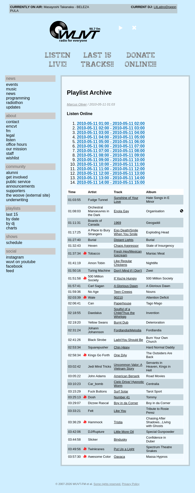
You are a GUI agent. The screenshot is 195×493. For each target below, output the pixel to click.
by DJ (10, 223)
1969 (117, 223)
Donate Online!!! (141, 60)
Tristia (118, 422)
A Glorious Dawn (126, 286)
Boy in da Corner (126, 403)
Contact (12, 122)
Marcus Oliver (77, 104)
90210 (118, 297)
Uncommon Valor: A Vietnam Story (128, 366)
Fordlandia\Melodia (127, 330)
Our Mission (16, 149)
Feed (10, 271)
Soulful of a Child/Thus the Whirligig (124, 313)
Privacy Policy (131, 483)
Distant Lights (123, 240)
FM (8, 131)
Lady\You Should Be (128, 340)
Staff (10, 153)
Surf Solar (121, 391)
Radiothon (14, 102)
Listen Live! (58, 60)
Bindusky (120, 439)
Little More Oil (124, 432)
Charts (11, 228)
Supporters (15, 191)
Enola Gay (121, 211)
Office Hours (16, 144)
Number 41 (122, 397)
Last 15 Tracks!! (97, 60)
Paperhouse (122, 303)
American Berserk (127, 376)
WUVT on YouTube (21, 262)
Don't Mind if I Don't (128, 270)
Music (11, 89)
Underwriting (17, 200)
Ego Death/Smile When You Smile (126, 232)
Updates (13, 107)
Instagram (15, 257)
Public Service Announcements (20, 184)
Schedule (14, 242)
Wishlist (12, 158)
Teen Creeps (123, 292)
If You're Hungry (125, 278)
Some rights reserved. (107, 483)
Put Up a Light (124, 449)
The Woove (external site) (28, 195)
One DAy (120, 355)
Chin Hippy (122, 347)
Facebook (14, 266)
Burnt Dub (121, 322)
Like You (120, 411)
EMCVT (11, 126)
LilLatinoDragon (165, 7)
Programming (18, 98)
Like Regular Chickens (123, 263)
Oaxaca (119, 457)
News (10, 93)
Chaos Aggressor (126, 246)
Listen (10, 140)
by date (12, 219)
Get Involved (16, 177)
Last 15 (12, 214)
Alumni (12, 172)
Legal (10, 135)
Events (12, 84)
